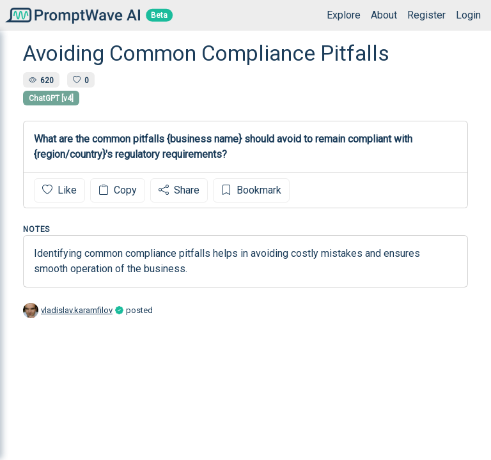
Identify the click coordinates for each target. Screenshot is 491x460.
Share (179, 190)
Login (468, 15)
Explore (344, 15)
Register (426, 15)
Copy (117, 190)
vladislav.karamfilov (77, 310)
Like (59, 190)
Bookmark (251, 190)
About (384, 15)
